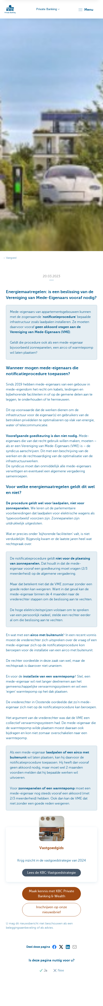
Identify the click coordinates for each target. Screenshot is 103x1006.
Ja (43, 970)
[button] (86, 9)
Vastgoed (11, 257)
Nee (58, 970)
